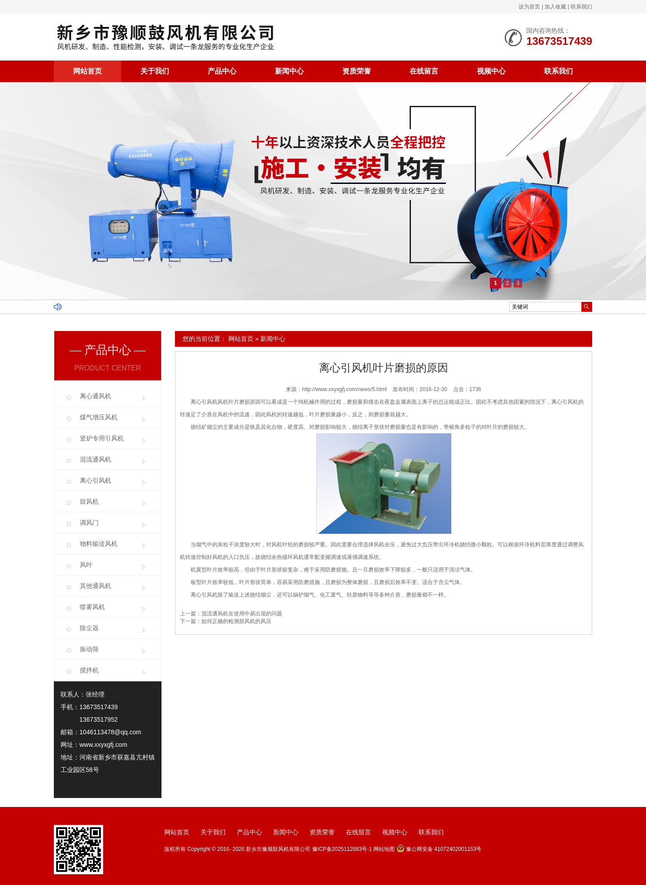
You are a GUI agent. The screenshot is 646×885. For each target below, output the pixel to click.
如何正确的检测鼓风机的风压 (236, 621)
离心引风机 (95, 480)
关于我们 (154, 71)
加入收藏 (555, 7)
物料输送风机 (99, 543)
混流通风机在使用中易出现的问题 (241, 613)
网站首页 (87, 71)
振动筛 (89, 649)
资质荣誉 (356, 71)
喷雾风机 (92, 606)
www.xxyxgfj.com (103, 744)
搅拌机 (89, 670)
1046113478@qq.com (110, 732)
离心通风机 (95, 396)
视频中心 (491, 71)
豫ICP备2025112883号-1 (342, 849)
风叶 (86, 564)
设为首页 (529, 7)
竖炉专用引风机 (102, 438)
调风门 (89, 522)
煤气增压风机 (99, 417)
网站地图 (384, 849)
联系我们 (581, 7)
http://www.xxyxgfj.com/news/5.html (344, 389)
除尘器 (89, 628)
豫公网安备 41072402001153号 (439, 849)
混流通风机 (95, 459)
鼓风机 (89, 501)
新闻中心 (289, 71)
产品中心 (222, 71)
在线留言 (424, 71)
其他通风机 (95, 585)
